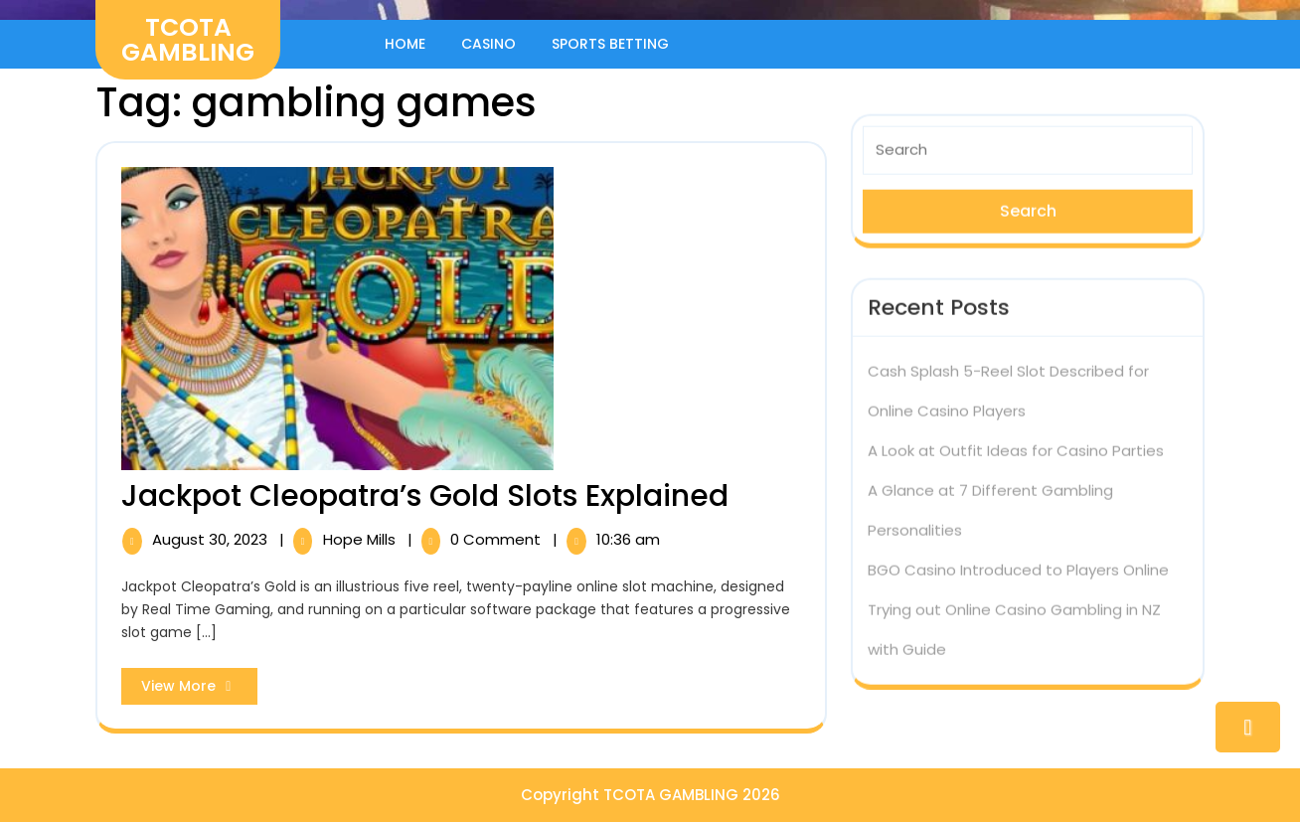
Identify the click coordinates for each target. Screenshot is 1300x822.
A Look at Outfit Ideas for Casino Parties (1016, 444)
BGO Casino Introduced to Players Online (1018, 564)
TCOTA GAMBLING (187, 40)
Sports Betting (610, 44)
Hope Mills (361, 539)
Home (405, 44)
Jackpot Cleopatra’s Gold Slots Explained (425, 496)
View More (199, 690)
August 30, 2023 (211, 539)
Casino (488, 44)
